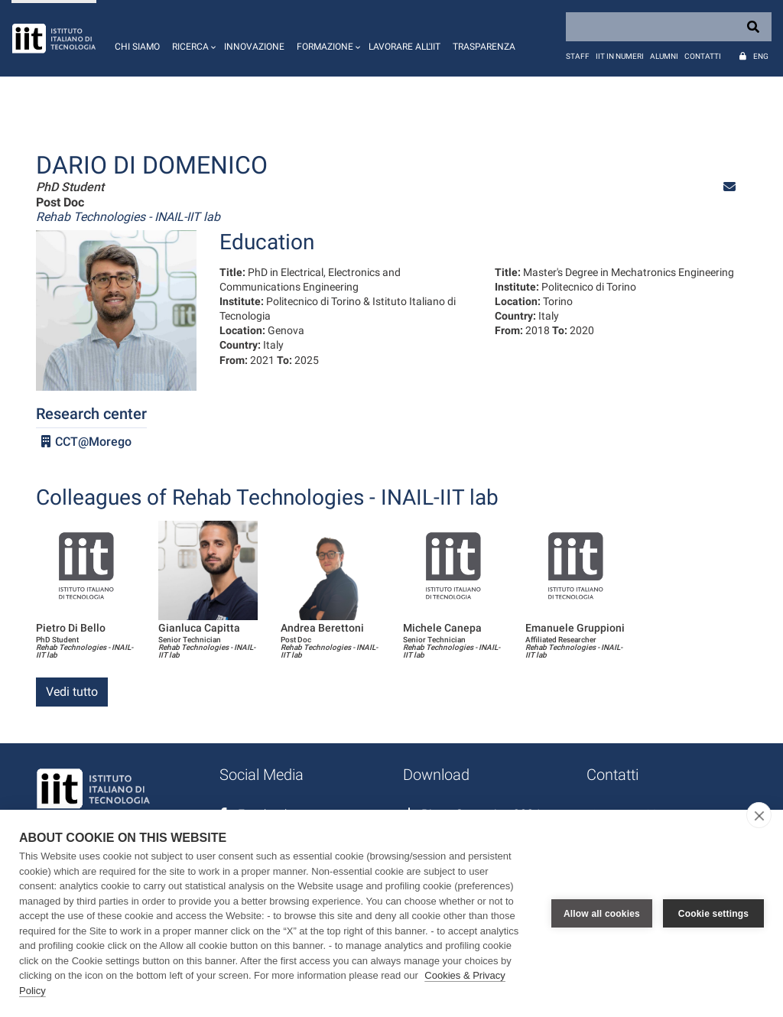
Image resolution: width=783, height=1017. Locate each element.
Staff (578, 56)
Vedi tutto (72, 691)
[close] (759, 815)
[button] (192, 38)
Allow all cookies (602, 913)
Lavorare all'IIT (404, 46)
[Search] (669, 26)
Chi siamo (137, 46)
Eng (760, 56)
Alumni (664, 56)
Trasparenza (484, 46)
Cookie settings (713, 913)
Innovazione (254, 46)
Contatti (702, 56)
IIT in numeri (620, 56)
